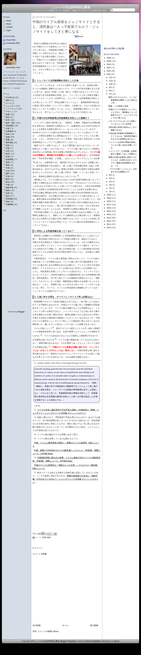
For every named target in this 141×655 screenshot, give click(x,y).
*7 (35, 472)
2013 (109, 218)
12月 (111, 77)
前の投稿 (94, 625)
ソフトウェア (11, 109)
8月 (110, 91)
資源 (8, 162)
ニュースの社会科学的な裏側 (70, 7)
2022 (109, 71)
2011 (109, 224)
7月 (110, 94)
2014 (109, 214)
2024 (109, 64)
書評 (8, 173)
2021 (109, 74)
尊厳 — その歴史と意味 (118, 106)
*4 (35, 434)
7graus (117, 641)
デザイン (9, 112)
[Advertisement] (121, 28)
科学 (8, 120)
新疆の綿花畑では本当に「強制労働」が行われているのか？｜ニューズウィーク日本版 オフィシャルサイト (65, 479)
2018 (109, 201)
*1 (35, 363)
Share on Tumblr (42, 533)
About (8, 24)
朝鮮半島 (9, 187)
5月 (110, 178)
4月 (110, 182)
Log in (8, 30)
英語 (8, 117)
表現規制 (9, 199)
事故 (8, 165)
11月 (111, 81)
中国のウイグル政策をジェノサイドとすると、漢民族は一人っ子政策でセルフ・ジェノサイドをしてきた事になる (66, 26)
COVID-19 (10, 97)
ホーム (65, 625)
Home (8, 21)
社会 (8, 171)
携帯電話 (9, 142)
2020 (109, 195)
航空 (8, 154)
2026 (109, 58)
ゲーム (8, 103)
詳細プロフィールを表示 (11, 88)
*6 (35, 457)
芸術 (8, 145)
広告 (8, 151)
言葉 (8, 148)
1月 (110, 191)
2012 (109, 221)
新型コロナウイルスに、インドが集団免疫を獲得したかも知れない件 (122, 100)
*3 (35, 417)
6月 (110, 175)
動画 (8, 190)
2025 (109, 61)
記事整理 (9, 131)
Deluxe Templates (93, 641)
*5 (35, 438)
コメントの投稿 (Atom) (48, 631)
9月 (110, 87)
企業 (8, 128)
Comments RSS (13, 43)
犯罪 (8, 193)
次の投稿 (36, 625)
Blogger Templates (68, 641)
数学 (8, 179)
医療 (8, 114)
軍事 (8, 140)
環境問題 (9, 126)
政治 (8, 182)
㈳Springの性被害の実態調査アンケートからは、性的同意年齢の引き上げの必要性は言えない (122, 136)
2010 (109, 228)
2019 (109, 198)
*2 (35, 410)
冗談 (8, 176)
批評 (8, 196)
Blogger (21, 312)
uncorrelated (13, 67)
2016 (109, 208)
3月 (110, 185)
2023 (109, 68)
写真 (8, 168)
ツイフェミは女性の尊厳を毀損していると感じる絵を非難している (122, 145)
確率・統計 (10, 123)
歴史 (8, 202)
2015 (109, 211)
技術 (8, 134)
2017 (109, 205)
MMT (8, 100)
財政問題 (9, 159)
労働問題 (9, 204)
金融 (8, 137)
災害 (8, 157)
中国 (8, 185)
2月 (110, 188)
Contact (9, 27)
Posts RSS (10, 40)
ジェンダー (10, 106)
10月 (111, 84)
